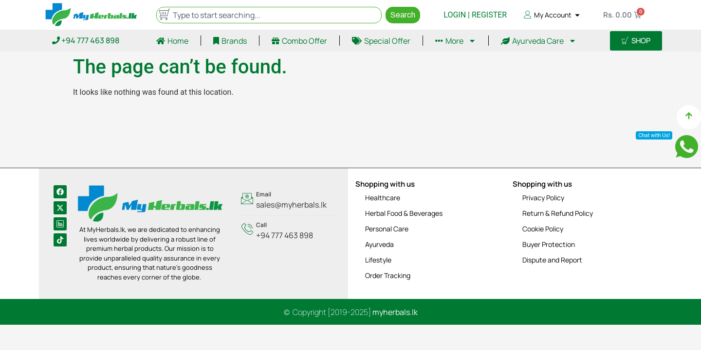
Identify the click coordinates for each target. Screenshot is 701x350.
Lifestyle (378, 259)
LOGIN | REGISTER (475, 14)
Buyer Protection (548, 244)
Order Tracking (387, 275)
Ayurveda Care (538, 41)
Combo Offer (299, 40)
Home (172, 40)
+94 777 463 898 (85, 40)
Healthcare (382, 197)
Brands (230, 40)
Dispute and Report (552, 259)
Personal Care (386, 228)
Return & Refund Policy (557, 213)
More (455, 41)
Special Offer (381, 40)
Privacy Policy (543, 197)
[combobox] (269, 15)
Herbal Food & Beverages (404, 213)
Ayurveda (379, 244)
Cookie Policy (542, 228)
